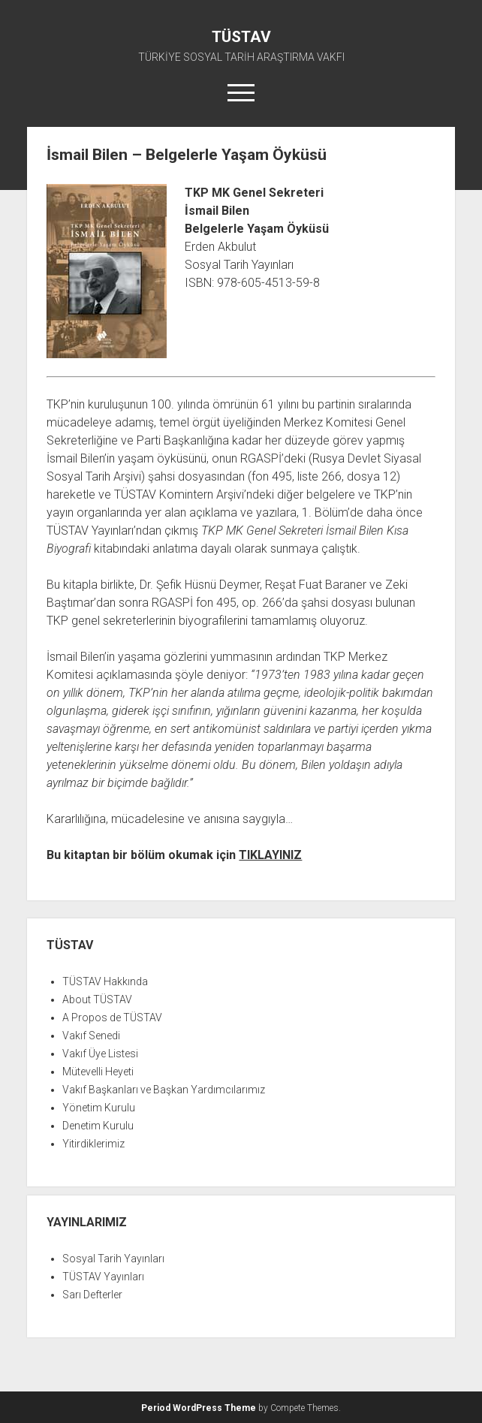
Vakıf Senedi (91, 1036)
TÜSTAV (241, 37)
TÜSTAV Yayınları (103, 1277)
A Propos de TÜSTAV (112, 1017)
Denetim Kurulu (98, 1126)
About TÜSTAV (97, 999)
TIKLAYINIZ (270, 855)
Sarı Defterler (92, 1295)
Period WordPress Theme (198, 1408)
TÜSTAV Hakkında (105, 981)
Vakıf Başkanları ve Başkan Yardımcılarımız (163, 1090)
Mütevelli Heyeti (98, 1072)
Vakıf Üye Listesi (100, 1054)
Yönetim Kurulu (98, 1108)
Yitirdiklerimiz (93, 1144)
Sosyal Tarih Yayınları (113, 1259)
